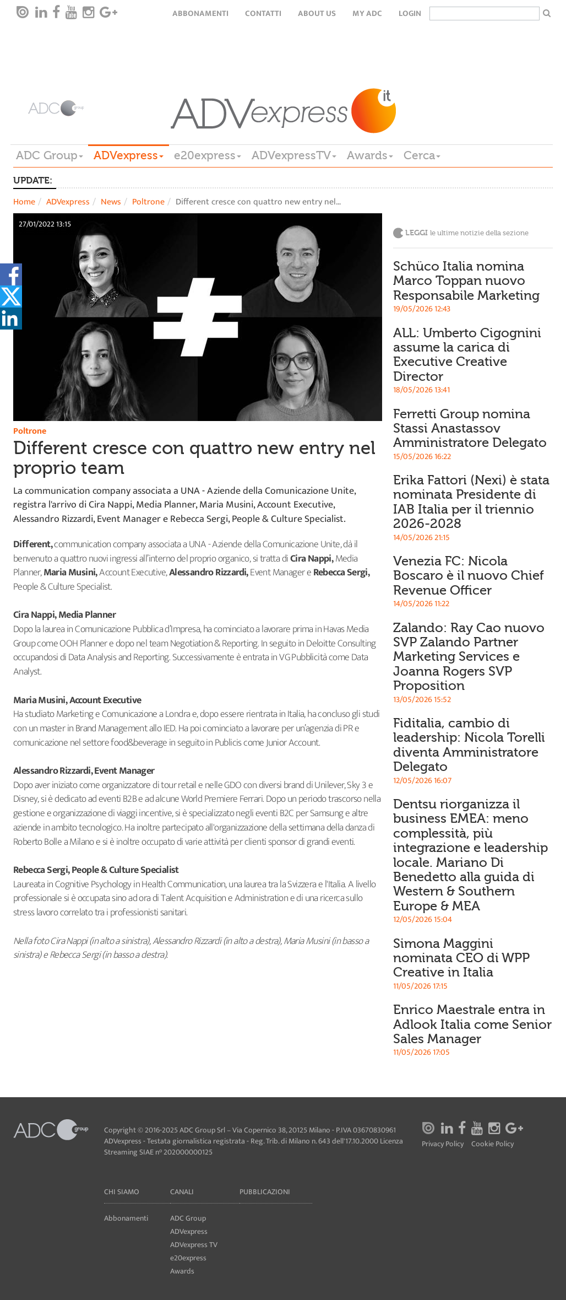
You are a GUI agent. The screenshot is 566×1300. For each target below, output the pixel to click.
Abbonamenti (200, 13)
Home (24, 202)
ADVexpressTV (294, 155)
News (111, 202)
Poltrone (148, 202)
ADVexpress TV (193, 1244)
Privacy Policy (443, 1144)
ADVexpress (129, 155)
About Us (317, 13)
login (410, 13)
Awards (370, 155)
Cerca (422, 155)
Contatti (263, 13)
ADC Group (49, 155)
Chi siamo (121, 1191)
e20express (207, 155)
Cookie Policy (492, 1144)
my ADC (367, 13)
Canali (182, 1191)
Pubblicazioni (265, 1191)
